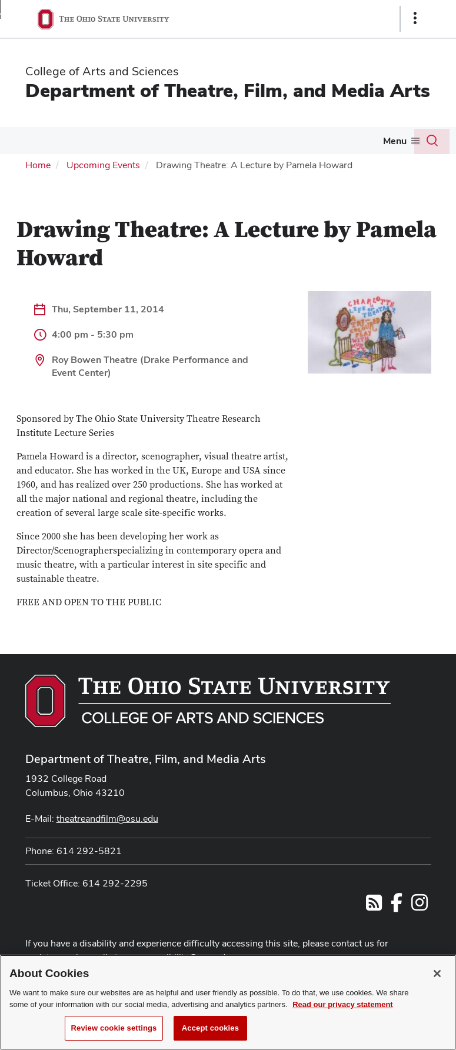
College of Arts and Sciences (102, 71)
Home (38, 165)
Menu (395, 141)
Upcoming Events (103, 165)
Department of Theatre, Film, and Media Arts (227, 90)
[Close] (437, 980)
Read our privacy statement (342, 1010)
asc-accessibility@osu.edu (175, 957)
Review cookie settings (114, 1034)
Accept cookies (210, 1034)
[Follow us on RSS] (374, 906)
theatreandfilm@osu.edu (107, 818)
